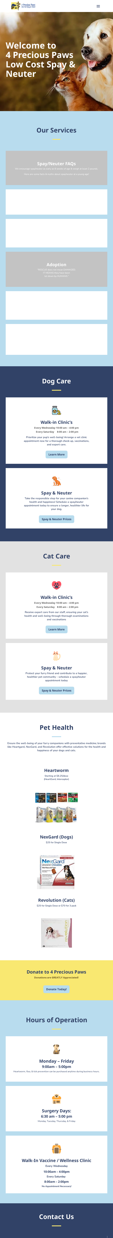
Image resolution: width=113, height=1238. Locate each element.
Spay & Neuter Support (56, 202)
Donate (56, 232)
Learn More (56, 454)
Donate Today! (56, 989)
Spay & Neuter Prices (56, 519)
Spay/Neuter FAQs (56, 163)
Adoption (56, 264)
